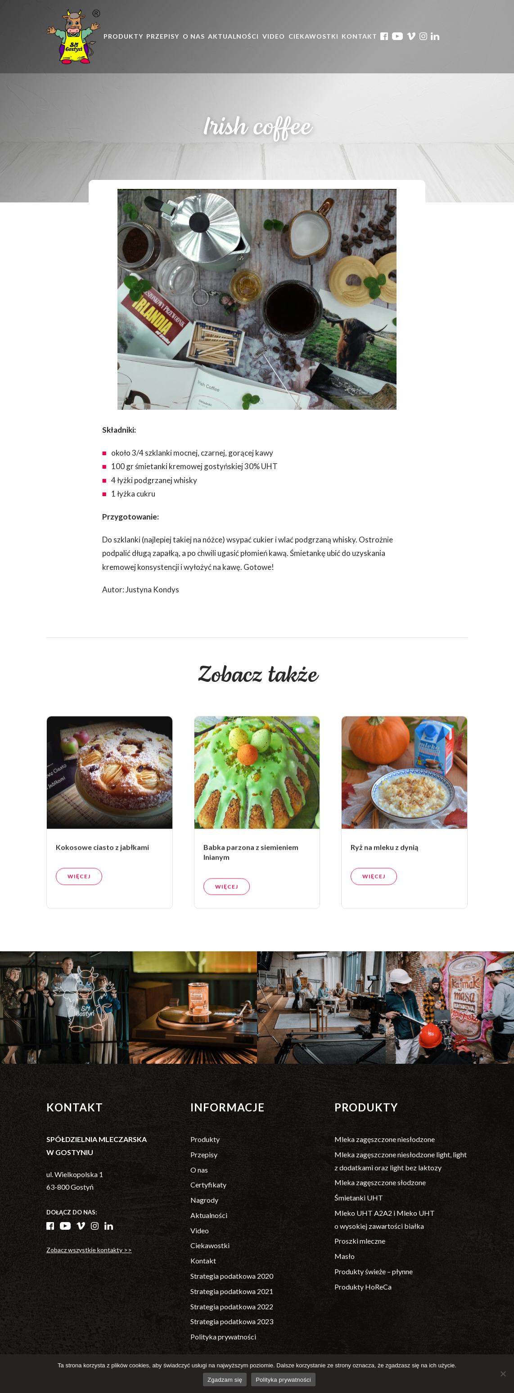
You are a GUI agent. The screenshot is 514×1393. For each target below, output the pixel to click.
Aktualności (233, 36)
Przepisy (162, 36)
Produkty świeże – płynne (373, 1271)
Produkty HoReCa (363, 1286)
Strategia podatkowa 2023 (231, 1321)
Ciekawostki (313, 36)
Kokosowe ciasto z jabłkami (102, 886)
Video (273, 36)
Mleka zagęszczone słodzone (380, 1182)
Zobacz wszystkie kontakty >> (89, 1250)
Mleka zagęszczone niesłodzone (384, 1139)
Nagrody (204, 1200)
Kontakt (359, 36)
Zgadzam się (224, 1379)
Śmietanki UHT (358, 1197)
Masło (344, 1256)
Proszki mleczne (359, 1240)
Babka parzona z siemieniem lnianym (250, 891)
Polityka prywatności (223, 1336)
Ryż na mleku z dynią (384, 886)
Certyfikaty (208, 1184)
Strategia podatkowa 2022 (231, 1306)
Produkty (123, 36)
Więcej (79, 915)
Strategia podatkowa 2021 (231, 1291)
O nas (194, 36)
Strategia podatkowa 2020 (231, 1276)
